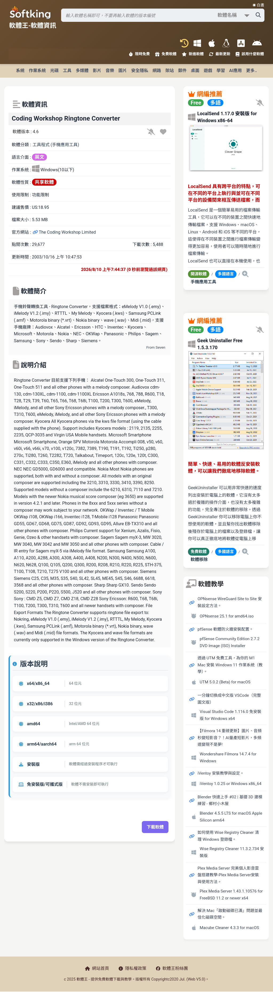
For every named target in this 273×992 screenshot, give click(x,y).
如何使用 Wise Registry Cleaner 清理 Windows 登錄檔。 (228, 836)
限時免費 (139, 54)
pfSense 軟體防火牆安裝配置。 (225, 629)
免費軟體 (165, 54)
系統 (20, 70)
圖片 (122, 70)
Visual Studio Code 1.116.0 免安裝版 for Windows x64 (230, 715)
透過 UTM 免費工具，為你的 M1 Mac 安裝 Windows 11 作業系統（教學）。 (230, 665)
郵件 (182, 70)
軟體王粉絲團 (172, 968)
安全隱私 (139, 70)
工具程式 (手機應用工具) (56, 144)
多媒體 (82, 70)
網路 (156, 70)
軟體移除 (199, 559)
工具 (67, 70)
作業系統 (37, 70)
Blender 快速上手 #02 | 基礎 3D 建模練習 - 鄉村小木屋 (230, 800)
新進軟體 (193, 54)
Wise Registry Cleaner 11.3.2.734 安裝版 (232, 852)
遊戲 (208, 70)
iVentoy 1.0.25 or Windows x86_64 (231, 783)
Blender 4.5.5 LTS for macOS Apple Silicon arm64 (231, 817)
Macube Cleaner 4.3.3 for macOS (229, 927)
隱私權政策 (132, 968)
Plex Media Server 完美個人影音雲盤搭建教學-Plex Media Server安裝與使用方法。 (228, 875)
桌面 (195, 70)
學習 (220, 70)
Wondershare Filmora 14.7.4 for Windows (228, 757)
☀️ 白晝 (258, 5)
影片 (97, 70)
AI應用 (235, 70)
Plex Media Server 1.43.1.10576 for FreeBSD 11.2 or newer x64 (231, 895)
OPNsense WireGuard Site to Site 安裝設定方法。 (230, 602)
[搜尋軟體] (162, 15)
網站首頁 (97, 968)
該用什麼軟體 (250, 54)
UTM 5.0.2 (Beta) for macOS (225, 682)
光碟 (54, 70)
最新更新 (219, 54)
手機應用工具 (203, 281)
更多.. (251, 70)
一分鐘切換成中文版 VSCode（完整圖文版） (229, 699)
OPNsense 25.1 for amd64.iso (227, 616)
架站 (169, 70)
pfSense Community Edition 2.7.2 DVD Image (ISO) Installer (229, 642)
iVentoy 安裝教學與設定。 (221, 773)
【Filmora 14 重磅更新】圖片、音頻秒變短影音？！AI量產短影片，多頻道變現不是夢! (230, 737)
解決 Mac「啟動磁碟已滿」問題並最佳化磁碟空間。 (230, 914)
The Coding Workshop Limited (64, 232)
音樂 (110, 70)
